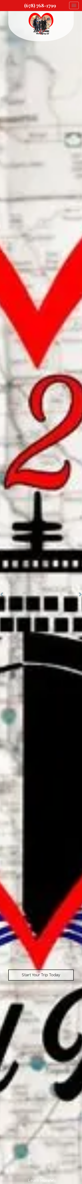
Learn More (41, 1180)
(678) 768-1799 (40, 5)
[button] (2, 592)
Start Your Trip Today (41, 975)
